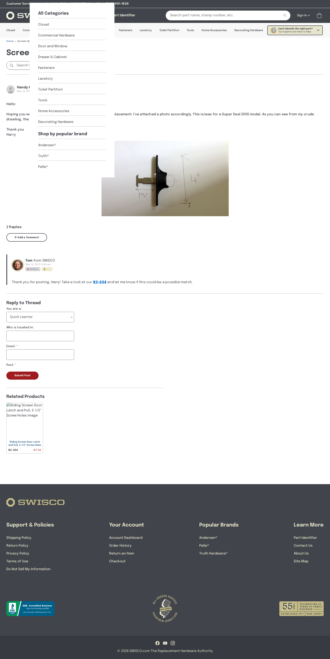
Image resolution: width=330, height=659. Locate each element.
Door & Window (70, 30)
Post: (10, 365)
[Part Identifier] (123, 15)
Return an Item (121, 553)
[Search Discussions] (37, 65)
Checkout (117, 561)
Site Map (301, 561)
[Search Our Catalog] (220, 15)
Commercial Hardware (38, 30)
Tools (190, 30)
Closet (10, 30)
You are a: (14, 308)
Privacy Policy (17, 553)
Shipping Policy (18, 538)
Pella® (204, 546)
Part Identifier (305, 538)
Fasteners (125, 30)
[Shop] (79, 15)
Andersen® (208, 538)
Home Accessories (214, 30)
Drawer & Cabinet (99, 30)
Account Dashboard (125, 538)
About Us (301, 553)
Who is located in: (20, 327)
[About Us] (99, 15)
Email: (10, 346)
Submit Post (22, 375)
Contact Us (303, 546)
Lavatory (146, 30)
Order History (120, 546)
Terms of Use (17, 561)
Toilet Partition (169, 30)
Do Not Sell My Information (28, 569)
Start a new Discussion (87, 65)
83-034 (99, 282)
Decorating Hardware (248, 30)
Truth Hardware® (213, 553)
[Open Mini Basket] (320, 15)
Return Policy (17, 546)
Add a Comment (26, 237)
